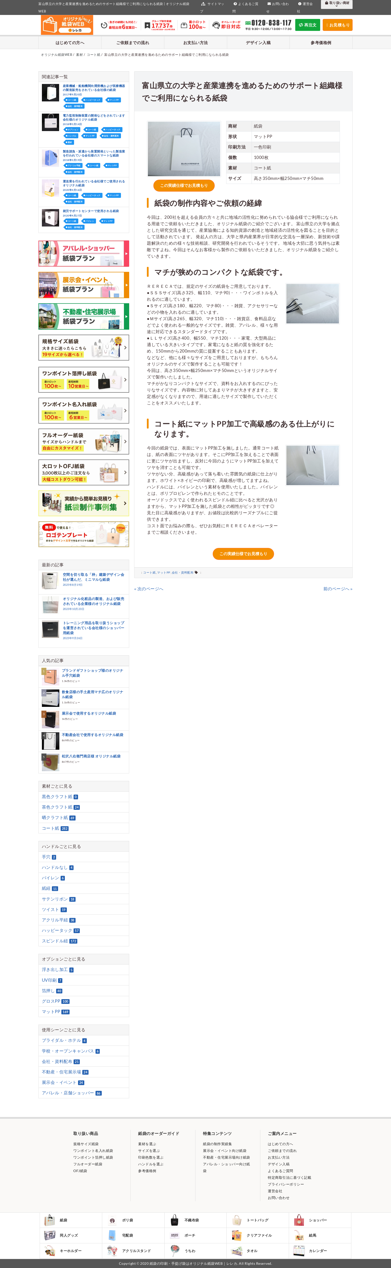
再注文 (308, 24)
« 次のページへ (149, 588)
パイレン (90, 221)
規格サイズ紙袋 (86, 1144)
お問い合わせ (279, 1197)
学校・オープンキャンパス (71, 1051)
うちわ (182, 1251)
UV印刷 (52, 980)
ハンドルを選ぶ (151, 1164)
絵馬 (304, 1235)
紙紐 (50, 888)
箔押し (52, 990)
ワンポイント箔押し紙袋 (93, 1157)
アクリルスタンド (128, 1251)
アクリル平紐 (74, 165)
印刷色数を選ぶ (151, 1157)
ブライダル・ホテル (64, 1040)
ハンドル (72, 136)
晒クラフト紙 (59, 817)
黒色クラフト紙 (60, 796)
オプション (73, 129)
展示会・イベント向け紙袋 (224, 1150)
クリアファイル (251, 1235)
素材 (70, 142)
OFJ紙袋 (80, 1171)
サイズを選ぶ (149, 1150)
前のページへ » (338, 588)
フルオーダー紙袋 (87, 1164)
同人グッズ (61, 1235)
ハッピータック (93, 100)
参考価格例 (321, 42)
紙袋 (55, 1220)
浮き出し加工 (58, 969)
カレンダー (310, 1251)
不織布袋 (183, 1220)
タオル (244, 1251)
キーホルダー (63, 1251)
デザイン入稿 (258, 42)
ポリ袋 (119, 1220)
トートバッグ (249, 1220)
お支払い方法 (195, 42)
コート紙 (149, 572)
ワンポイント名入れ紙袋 (93, 1150)
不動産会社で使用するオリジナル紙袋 (92, 735)
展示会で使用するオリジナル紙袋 (89, 713)
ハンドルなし (58, 867)
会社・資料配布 (183, 572)
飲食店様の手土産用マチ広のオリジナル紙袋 (92, 694)
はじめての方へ (70, 42)
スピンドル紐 (60, 941)
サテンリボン (59, 899)
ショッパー (310, 1220)
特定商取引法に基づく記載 (289, 1177)
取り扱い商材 (337, 4)
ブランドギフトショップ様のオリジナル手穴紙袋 (92, 672)
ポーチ (182, 1235)
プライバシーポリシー (286, 1184)
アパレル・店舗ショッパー (72, 1093)
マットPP (163, 572)
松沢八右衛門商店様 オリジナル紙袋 (91, 756)
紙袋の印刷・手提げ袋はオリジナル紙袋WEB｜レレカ (193, 1263)
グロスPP (56, 1001)
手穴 (49, 857)
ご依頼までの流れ (132, 42)
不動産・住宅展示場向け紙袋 (226, 1157)
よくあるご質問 (280, 1171)
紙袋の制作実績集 (217, 1144)
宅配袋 (119, 1235)
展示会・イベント (63, 1082)
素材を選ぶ (147, 1144)
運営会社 (275, 1191)
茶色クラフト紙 (61, 807)
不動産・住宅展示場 (65, 1072)
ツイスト (54, 909)
